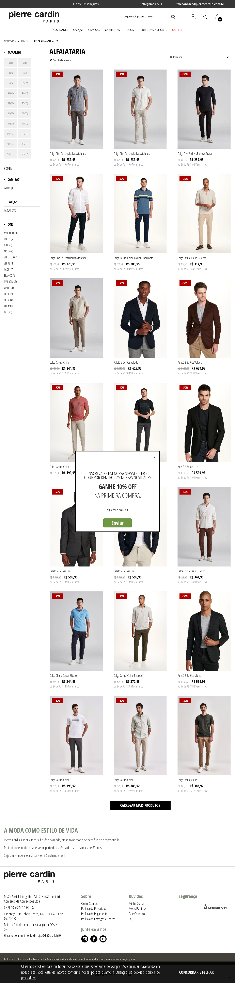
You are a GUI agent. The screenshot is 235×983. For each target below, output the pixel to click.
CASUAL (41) (10, 210)
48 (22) (11, 113)
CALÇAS (78, 30)
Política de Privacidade (94, 908)
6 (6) (11, 83)
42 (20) (25, 93)
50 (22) (25, 113)
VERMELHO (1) (11, 257)
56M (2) (10, 133)
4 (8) (11, 73)
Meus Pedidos (137, 908)
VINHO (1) (9, 287)
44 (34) (11, 103)
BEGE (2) (8, 293)
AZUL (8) (8, 245)
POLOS (129, 30)
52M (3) (10, 154)
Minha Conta (136, 903)
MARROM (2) (10, 281)
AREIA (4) (8, 300)
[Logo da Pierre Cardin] (34, 16)
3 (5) (25, 62)
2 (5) (11, 62)
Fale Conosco (137, 913)
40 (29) (11, 93)
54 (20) (25, 123)
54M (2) (24, 154)
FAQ (131, 919)
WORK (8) (9, 188)
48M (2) (10, 144)
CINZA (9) (8, 251)
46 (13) (25, 103)
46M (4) (24, 133)
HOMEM (24, 41)
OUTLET (177, 30)
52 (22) (11, 123)
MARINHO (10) (11, 233)
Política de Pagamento (94, 913)
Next (162, 4)
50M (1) (24, 144)
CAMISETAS (112, 30)
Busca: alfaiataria (43, 41)
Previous (73, 4)
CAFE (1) (8, 312)
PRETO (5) (9, 239)
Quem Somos (89, 903)
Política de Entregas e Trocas (98, 919)
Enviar (117, 522)
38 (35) (25, 83)
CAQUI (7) (9, 269)
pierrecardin (10, 41)
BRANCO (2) (10, 275)
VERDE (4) (9, 263)
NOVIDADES (60, 30)
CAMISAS (94, 30)
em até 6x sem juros (117, 4)
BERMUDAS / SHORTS (153, 30)
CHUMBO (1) (10, 306)
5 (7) (25, 73)
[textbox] (150, 16)
